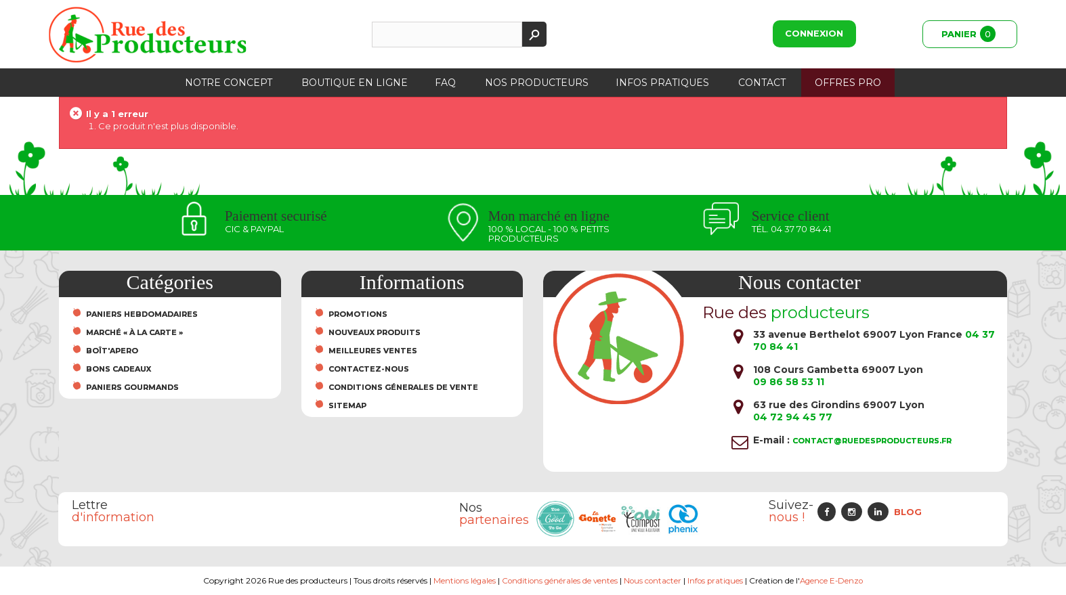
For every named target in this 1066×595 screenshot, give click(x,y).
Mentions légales (461, 580)
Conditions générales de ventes (558, 580)
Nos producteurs (537, 82)
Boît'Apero (112, 350)
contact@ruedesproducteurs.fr (872, 440)
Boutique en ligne (354, 82)
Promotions (357, 314)
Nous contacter (653, 580)
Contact (762, 82)
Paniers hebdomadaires (142, 314)
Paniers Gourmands (132, 387)
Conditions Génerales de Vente (403, 387)
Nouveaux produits (374, 332)
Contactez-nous (368, 369)
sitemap (347, 405)
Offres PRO (848, 82)
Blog (908, 511)
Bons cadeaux (118, 369)
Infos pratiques (662, 82)
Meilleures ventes (372, 350)
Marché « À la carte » (134, 332)
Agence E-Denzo (835, 580)
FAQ (445, 82)
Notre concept (228, 82)
